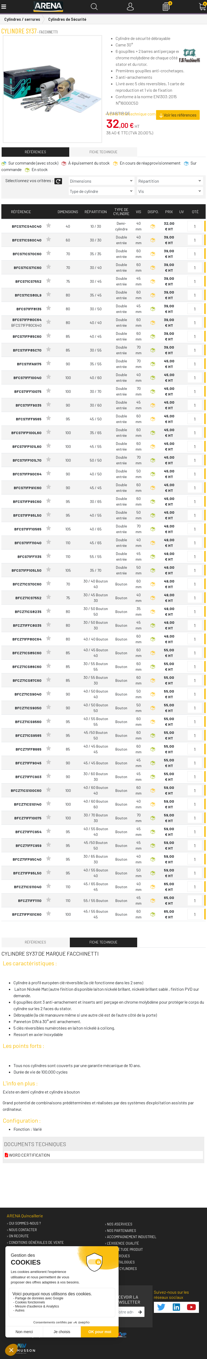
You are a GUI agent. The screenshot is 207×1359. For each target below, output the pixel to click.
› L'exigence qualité (122, 1243)
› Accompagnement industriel (130, 1237)
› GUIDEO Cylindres (121, 1268)
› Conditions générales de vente (35, 1242)
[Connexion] (130, 6)
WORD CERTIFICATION (27, 1154)
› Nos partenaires (120, 1230)
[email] (125, 1312)
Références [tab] (35, 152)
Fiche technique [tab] (103, 152)
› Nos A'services (118, 1224)
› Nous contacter (22, 1230)
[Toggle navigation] (3, 6)
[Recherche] (94, 6)
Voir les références (177, 115)
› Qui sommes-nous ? (24, 1223)
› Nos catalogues (120, 1262)
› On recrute (18, 1236)
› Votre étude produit (124, 1249)
